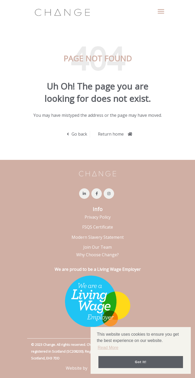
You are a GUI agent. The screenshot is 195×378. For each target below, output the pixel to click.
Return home (111, 134)
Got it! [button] (141, 362)
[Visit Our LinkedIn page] (84, 193)
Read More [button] (108, 347)
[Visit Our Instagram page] (109, 193)
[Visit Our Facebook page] (96, 193)
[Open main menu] (159, 11)
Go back (79, 134)
